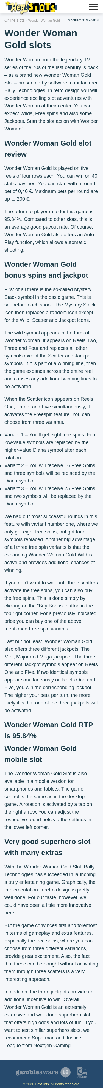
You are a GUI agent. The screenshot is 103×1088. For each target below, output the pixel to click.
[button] (93, 7)
